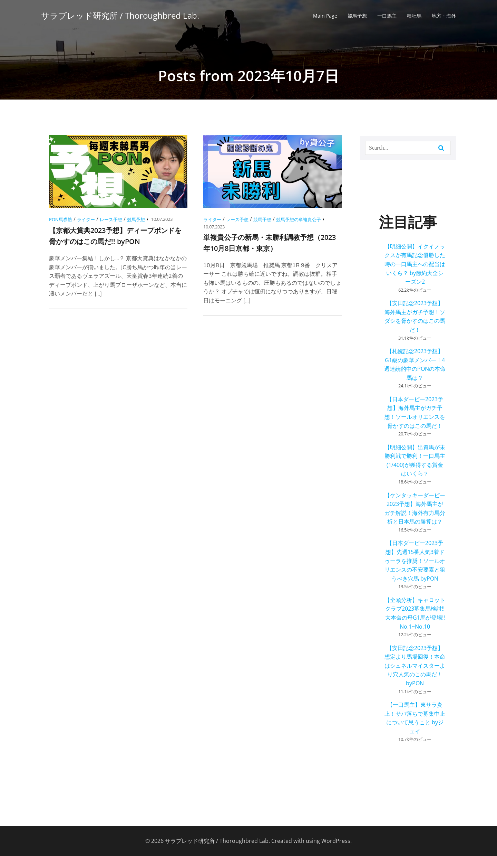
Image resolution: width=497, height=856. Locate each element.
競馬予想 (357, 15)
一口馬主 (387, 15)
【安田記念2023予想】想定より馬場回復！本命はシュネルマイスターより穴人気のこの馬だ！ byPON (414, 665)
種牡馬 (414, 15)
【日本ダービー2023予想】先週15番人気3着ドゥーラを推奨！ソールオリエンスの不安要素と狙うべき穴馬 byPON (414, 560)
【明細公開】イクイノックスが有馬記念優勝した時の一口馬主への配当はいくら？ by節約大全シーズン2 (414, 264)
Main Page (325, 15)
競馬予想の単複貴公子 (298, 219)
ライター (86, 219)
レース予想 (111, 219)
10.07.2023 (162, 219)
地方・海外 (444, 15)
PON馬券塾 (60, 219)
